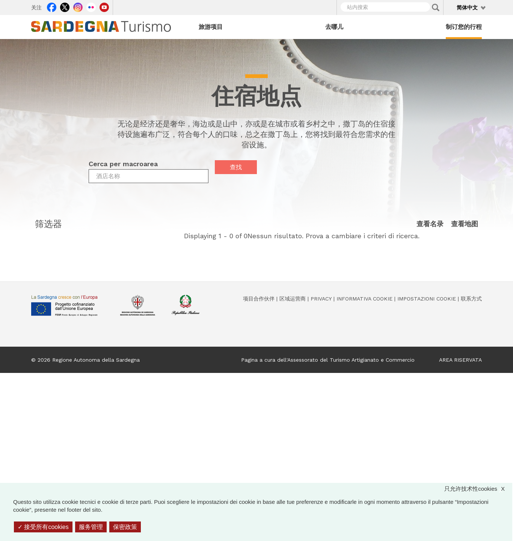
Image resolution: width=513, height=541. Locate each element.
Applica (435, 8)
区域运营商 (292, 299)
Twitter (64, 6)
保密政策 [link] (125, 527)
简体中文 (467, 7)
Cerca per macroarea (123, 163)
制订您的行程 (464, 26)
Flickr (91, 6)
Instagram (78, 6)
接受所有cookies (43, 527)
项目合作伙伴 (259, 299)
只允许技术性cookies (478, 489)
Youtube (104, 6)
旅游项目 (211, 26)
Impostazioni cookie (426, 299)
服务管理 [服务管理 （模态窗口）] (91, 527)
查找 (236, 167)
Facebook (51, 6)
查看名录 (430, 224)
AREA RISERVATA (460, 360)
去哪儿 (334, 26)
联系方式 (471, 299)
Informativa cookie (364, 299)
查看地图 (464, 224)
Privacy (321, 299)
